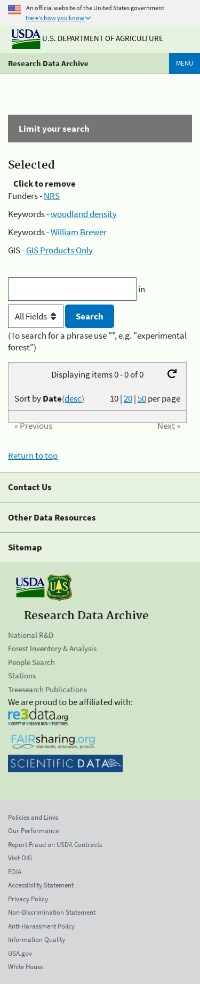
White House (25, 966)
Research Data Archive (48, 63)
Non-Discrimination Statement (51, 912)
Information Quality (36, 939)
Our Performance (33, 830)
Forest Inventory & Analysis (52, 648)
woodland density (84, 214)
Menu (184, 63)
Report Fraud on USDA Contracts (55, 844)
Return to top (33, 455)
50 (142, 398)
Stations (22, 675)
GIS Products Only (59, 250)
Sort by (49, 398)
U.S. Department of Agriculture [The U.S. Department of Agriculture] (87, 38)
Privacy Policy (28, 898)
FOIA (14, 871)
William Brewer (79, 232)
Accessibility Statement (41, 885)
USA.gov (20, 953)
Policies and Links (33, 817)
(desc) (73, 398)
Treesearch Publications (47, 689)
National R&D (30, 635)
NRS (52, 196)
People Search (31, 662)
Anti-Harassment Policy (41, 926)
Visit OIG (20, 857)
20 (128, 398)
